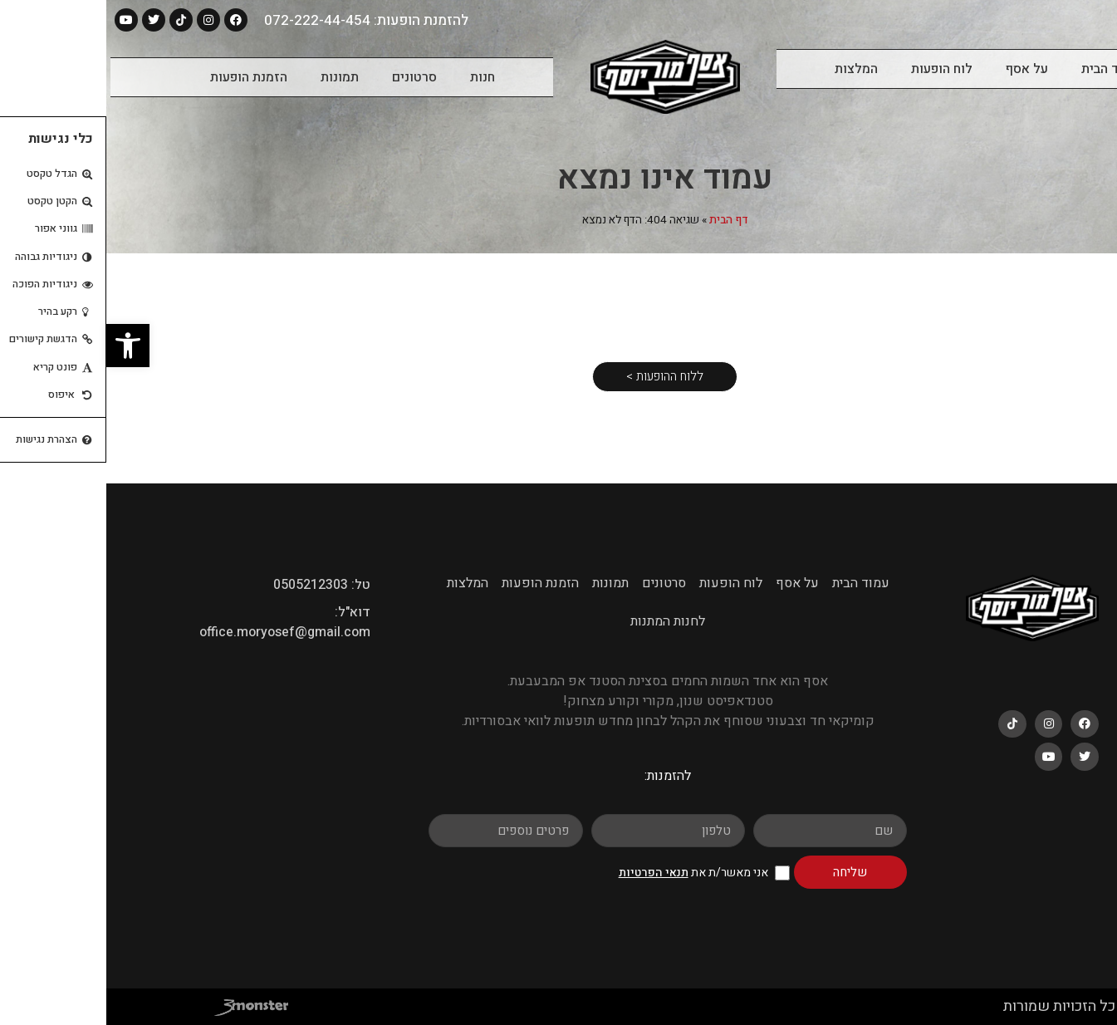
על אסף (920, 69)
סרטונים (308, 77)
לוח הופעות (835, 69)
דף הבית (622, 220)
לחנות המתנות (561, 621)
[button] (21, 345)
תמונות (233, 77)
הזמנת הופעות (142, 77)
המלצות (750, 69)
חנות (376, 77)
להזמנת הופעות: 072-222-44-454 (260, 20)
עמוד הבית (1004, 69)
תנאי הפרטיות (547, 872)
